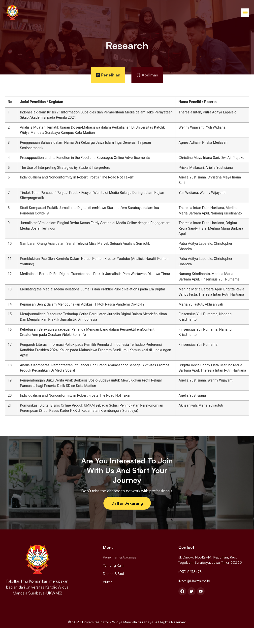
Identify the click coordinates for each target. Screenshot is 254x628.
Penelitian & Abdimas (119, 557)
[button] (245, 12)
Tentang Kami (113, 565)
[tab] (108, 75)
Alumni (108, 582)
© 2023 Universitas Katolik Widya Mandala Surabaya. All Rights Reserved (127, 622)
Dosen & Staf (113, 573)
